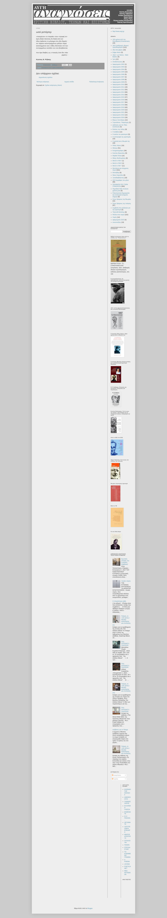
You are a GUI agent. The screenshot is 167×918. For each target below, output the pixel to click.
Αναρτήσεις (116, 775)
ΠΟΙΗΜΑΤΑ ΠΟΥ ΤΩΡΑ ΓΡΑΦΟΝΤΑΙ (52, 68)
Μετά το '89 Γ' (117, 166)
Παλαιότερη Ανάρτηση (96, 82)
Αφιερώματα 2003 (118, 67)
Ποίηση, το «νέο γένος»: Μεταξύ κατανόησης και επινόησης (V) (122, 620)
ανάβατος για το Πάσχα (120, 729)
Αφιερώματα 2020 (118, 110)
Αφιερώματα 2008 (118, 79)
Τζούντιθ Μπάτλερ (119, 212)
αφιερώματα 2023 (118, 220)
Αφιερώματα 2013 (118, 92)
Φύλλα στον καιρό (118, 214)
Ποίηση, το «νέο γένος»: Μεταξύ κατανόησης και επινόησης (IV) (122, 688)
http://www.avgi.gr (118, 31)
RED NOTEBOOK (127, 872)
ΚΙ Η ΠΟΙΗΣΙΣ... (127, 818)
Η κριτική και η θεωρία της (121, 141)
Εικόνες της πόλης (119, 129)
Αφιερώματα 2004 (118, 69)
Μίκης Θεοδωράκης (119, 158)
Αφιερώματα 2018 (118, 105)
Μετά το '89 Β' (117, 163)
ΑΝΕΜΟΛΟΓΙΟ (127, 798)
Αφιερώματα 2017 (118, 102)
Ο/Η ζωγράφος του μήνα (121, 180)
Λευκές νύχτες (126, 581)
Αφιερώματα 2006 (118, 74)
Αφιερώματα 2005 (118, 72)
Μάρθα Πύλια (117, 156)
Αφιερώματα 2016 (118, 100)
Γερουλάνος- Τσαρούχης (121, 122)
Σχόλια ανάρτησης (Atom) (53, 85)
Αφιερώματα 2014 (118, 95)
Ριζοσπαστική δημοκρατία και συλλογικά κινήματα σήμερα (121, 195)
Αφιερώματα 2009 (118, 82)
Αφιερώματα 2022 (118, 115)
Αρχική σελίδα (69, 82)
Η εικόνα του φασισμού (120, 134)
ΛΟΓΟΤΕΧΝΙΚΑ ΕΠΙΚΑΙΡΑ (127, 829)
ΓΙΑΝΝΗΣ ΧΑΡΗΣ (127, 802)
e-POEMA (127, 860)
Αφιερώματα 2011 (118, 87)
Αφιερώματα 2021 (118, 112)
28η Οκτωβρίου (118, 50)
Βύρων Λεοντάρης (119, 120)
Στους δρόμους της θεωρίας (122, 199)
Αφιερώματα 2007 (118, 77)
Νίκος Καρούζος (118, 175)
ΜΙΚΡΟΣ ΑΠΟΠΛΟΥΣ (127, 836)
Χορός (115, 217)
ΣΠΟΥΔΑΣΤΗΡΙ (127, 848)
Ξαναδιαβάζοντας (118, 177)
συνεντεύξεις (117, 222)
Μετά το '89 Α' (117, 161)
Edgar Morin (117, 52)
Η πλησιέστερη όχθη (119, 601)
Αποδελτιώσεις (117, 62)
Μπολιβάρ (116, 172)
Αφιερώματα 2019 (118, 107)
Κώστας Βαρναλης (119, 153)
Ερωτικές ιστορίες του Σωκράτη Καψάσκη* (125, 561)
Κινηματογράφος (118, 150)
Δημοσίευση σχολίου (45, 77)
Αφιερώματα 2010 (118, 84)
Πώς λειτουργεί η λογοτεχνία (125, 643)
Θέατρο (115, 148)
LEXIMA (127, 864)
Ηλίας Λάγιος (117, 145)
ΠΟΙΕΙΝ (126, 845)
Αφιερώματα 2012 (118, 89)
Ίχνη (114, 59)
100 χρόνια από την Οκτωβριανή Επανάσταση (121, 40)
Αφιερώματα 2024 (118, 117)
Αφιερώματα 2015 (118, 97)
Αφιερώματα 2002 (118, 64)
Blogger (89, 908)
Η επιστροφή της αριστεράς (122, 137)
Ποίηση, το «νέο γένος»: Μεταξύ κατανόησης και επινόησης (126, 749)
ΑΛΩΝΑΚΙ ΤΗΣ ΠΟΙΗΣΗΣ (127, 791)
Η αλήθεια (116, 132)
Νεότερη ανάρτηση (43, 82)
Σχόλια (115, 779)
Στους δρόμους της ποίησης (122, 203)
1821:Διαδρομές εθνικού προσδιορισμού (121, 46)
